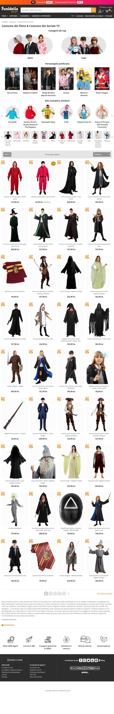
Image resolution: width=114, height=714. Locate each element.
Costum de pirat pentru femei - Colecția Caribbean (99, 434)
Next (112, 115)
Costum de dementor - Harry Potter (99, 339)
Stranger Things (80, 142)
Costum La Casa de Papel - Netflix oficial (15, 198)
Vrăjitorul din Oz (84, 122)
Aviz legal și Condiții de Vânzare (12, 670)
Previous (2, 115)
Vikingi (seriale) (35, 142)
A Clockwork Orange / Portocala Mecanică (98, 144)
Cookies (4, 674)
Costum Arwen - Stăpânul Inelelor (71, 481)
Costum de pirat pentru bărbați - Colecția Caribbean (43, 292)
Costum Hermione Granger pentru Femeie (99, 198)
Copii (83, 58)
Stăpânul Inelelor (30, 93)
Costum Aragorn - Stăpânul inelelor (71, 576)
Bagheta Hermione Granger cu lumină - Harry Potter (99, 387)
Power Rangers (102, 93)
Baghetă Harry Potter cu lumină (14, 433)
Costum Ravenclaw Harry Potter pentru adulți (43, 387)
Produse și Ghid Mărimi (37, 672)
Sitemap (4, 677)
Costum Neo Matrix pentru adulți (15, 339)
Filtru (6, 154)
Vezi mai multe (9, 625)
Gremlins (26, 141)
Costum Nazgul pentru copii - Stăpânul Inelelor (15, 482)
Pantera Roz (17, 141)
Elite (89, 141)
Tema (4, 16)
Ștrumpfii (12, 122)
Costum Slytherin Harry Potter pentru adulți (43, 245)
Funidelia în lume (7, 668)
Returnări (33, 674)
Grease (66, 93)
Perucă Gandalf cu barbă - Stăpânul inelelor (43, 482)
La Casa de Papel (62, 142)
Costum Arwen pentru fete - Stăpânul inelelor (99, 292)
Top (72, 16)
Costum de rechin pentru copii (43, 339)
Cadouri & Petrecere (41, 16)
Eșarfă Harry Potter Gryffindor (15, 291)
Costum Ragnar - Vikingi (15, 386)
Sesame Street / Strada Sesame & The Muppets (30, 124)
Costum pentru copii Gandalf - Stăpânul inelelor (99, 577)
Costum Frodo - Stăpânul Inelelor (99, 481)
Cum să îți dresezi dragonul (8, 143)
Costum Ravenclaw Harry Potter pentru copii (99, 529)
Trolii (66, 122)
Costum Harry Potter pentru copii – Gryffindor (71, 387)
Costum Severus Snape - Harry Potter (71, 198)
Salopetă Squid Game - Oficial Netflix (43, 197)
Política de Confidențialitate (11, 672)
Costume (13, 16)
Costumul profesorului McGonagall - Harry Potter (15, 245)
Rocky (44, 141)
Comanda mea (35, 668)
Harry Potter (12, 93)
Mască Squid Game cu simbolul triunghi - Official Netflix (71, 529)
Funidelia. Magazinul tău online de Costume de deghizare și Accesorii (10, 10)
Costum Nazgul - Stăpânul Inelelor (71, 291)
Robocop (107, 141)
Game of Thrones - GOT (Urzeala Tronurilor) (102, 124)
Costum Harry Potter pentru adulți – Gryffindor (71, 245)
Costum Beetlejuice (15, 528)
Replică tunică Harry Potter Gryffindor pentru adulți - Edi (71, 340)
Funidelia (5, 22)
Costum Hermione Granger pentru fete (99, 245)
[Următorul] (68, 593)
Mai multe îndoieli (36, 677)
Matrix (53, 141)
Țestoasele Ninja (48, 122)
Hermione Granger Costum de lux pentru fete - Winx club (43, 529)
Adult (30, 58)
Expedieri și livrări (35, 670)
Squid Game (71, 141)
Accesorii (24, 16)
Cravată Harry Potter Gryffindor (43, 576)
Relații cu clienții (14, 660)
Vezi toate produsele (104, 593)
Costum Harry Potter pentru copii (15, 576)
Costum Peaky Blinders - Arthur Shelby (43, 434)
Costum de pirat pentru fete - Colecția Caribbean (71, 434)
